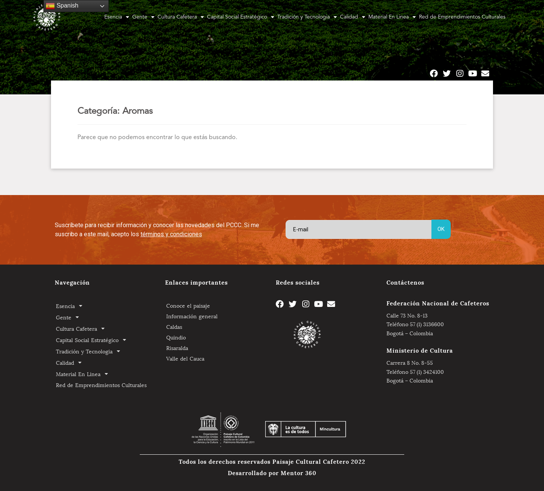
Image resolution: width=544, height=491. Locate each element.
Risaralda (177, 348)
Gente (143, 17)
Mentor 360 (299, 472)
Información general (192, 316)
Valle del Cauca (185, 358)
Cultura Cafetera (181, 17)
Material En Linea (392, 17)
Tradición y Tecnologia (307, 17)
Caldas (174, 326)
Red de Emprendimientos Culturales (462, 17)
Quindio (176, 337)
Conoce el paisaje (188, 305)
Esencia (116, 17)
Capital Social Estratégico (240, 17)
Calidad (352, 17)
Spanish (62, 6)
